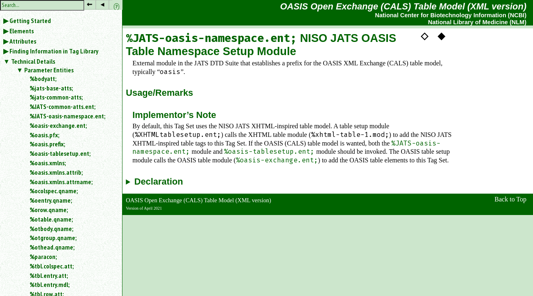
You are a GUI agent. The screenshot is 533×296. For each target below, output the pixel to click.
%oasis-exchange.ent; (58, 125)
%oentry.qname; (51, 200)
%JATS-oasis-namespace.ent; (67, 116)
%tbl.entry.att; (49, 275)
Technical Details (33, 61)
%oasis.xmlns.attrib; (56, 172)
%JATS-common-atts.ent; (62, 106)
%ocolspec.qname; (54, 191)
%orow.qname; (49, 210)
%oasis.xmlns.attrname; (61, 182)
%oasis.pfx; (44, 135)
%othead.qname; (52, 247)
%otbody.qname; (51, 228)
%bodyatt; (43, 78)
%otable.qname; (51, 219)
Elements (21, 31)
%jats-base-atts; (51, 88)
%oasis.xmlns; (48, 163)
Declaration (158, 182)
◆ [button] (441, 35)
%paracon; (43, 256)
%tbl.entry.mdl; (49, 284)
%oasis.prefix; (47, 144)
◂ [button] (102, 4)
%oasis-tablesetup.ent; (60, 153)
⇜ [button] (89, 4)
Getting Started (30, 20)
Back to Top (510, 199)
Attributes (22, 41)
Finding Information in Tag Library (53, 51)
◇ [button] (424, 35)
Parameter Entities (49, 70)
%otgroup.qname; (53, 238)
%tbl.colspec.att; (52, 266)
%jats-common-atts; (56, 97)
